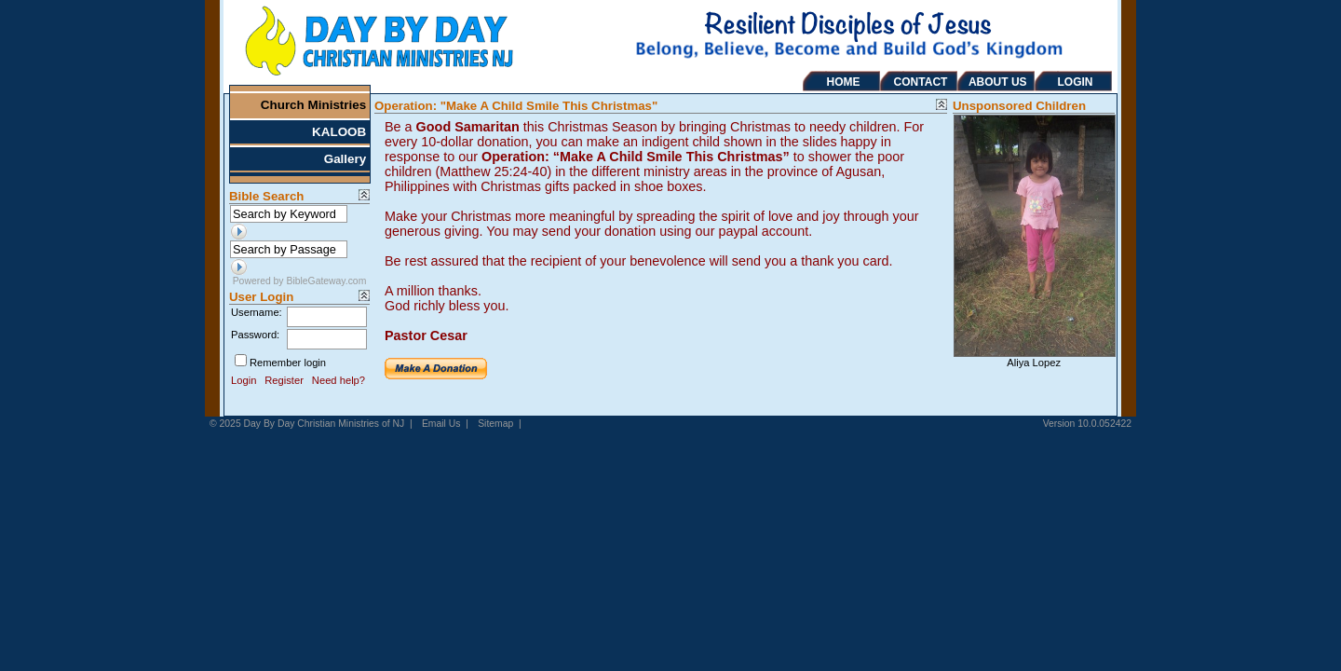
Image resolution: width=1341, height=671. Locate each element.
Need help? (338, 380)
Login (243, 380)
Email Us (441, 423)
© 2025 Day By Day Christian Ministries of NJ (307, 423)
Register (284, 380)
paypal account (763, 231)
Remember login (288, 362)
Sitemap (495, 423)
